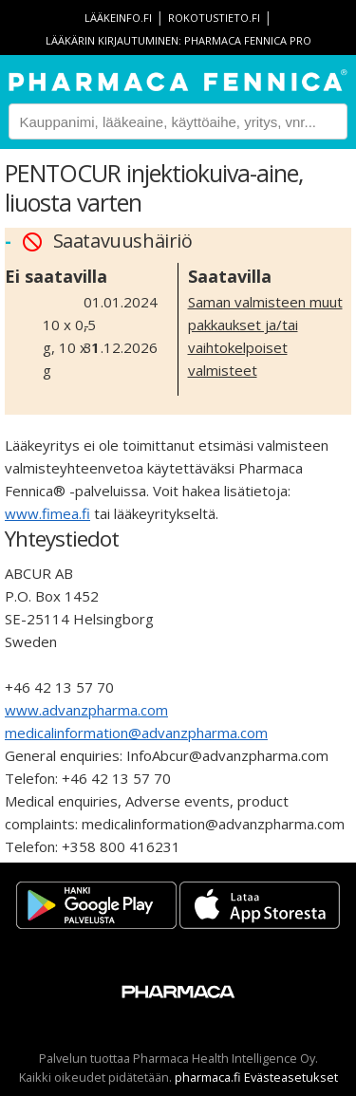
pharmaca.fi (208, 1077)
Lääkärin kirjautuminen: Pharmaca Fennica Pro (178, 40)
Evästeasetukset (291, 1077)
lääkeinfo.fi (118, 17)
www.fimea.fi (47, 513)
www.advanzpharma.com (86, 709)
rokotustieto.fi (214, 17)
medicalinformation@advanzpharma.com (136, 732)
